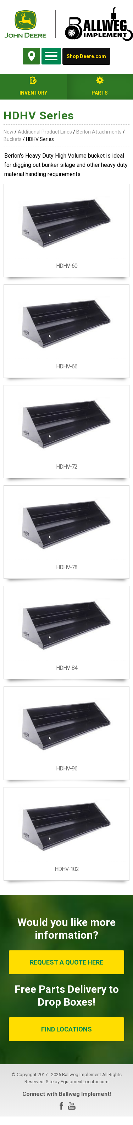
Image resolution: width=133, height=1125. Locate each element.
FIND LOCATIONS (66, 1029)
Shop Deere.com (86, 56)
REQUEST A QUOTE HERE (66, 962)
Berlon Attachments (99, 132)
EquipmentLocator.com (85, 1081)
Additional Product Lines (45, 132)
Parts (100, 93)
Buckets (13, 139)
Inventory (33, 93)
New (8, 132)
